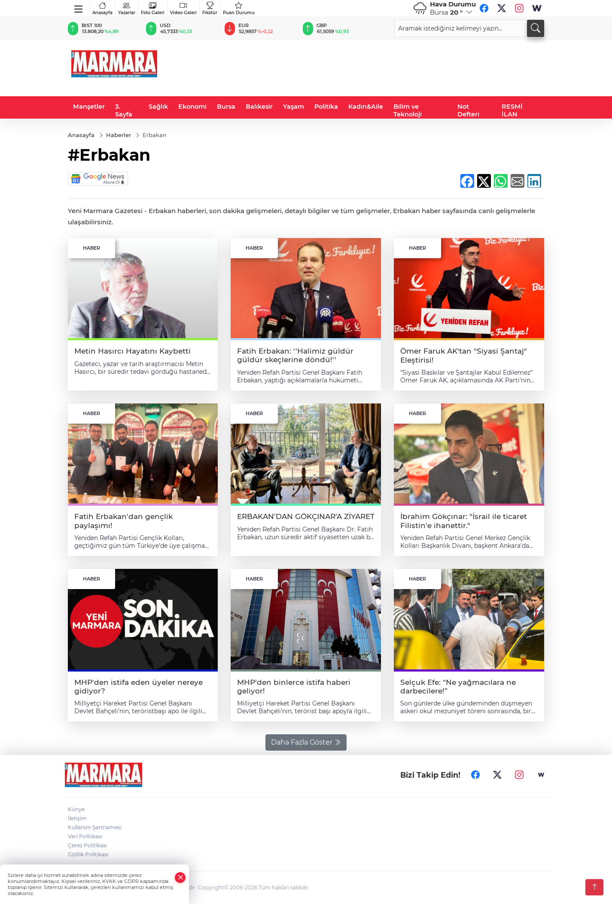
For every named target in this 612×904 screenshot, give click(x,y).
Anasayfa (102, 8)
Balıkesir (259, 106)
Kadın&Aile (365, 106)
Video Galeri (183, 8)
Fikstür (209, 8)
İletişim (77, 818)
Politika (326, 106)
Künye (76, 809)
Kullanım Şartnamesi (95, 827)
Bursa (226, 106)
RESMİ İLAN (512, 110)
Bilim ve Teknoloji (407, 110)
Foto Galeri (152, 8)
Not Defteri (468, 110)
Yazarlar (126, 8)
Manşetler (89, 106)
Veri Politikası (85, 836)
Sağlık (158, 106)
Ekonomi (192, 106)
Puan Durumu (239, 8)
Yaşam (293, 106)
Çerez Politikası (87, 845)
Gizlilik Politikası (88, 854)
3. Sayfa (123, 110)
